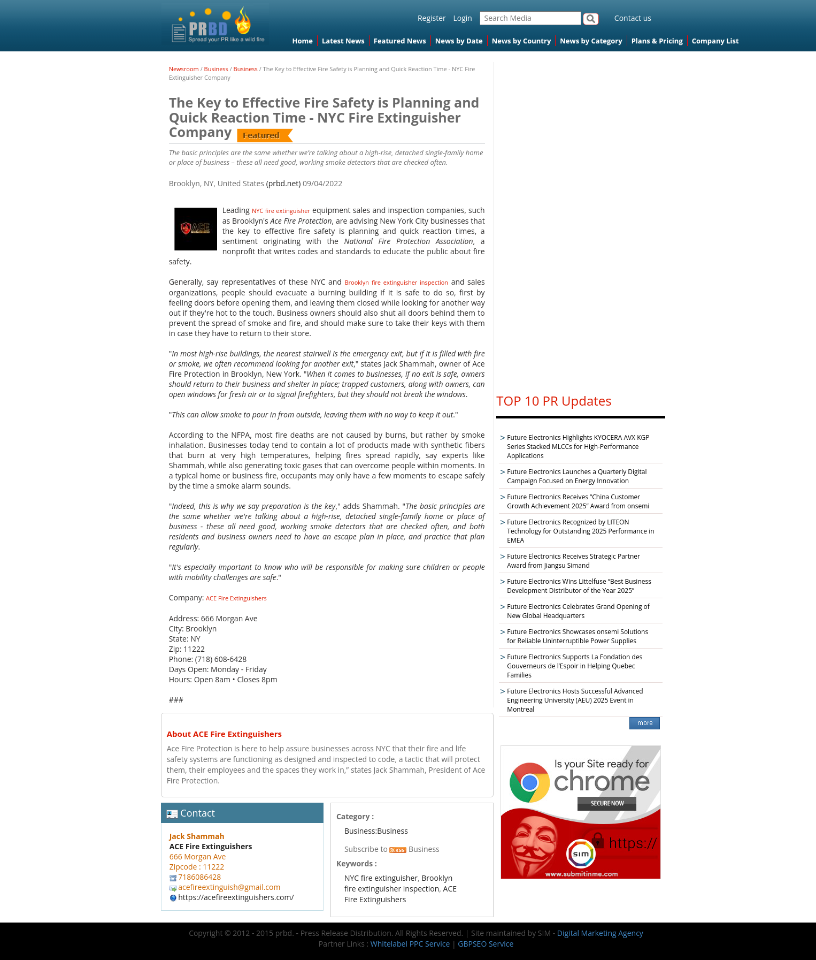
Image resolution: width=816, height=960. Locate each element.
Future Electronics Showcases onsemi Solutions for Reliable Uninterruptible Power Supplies (577, 636)
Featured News (400, 40)
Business (216, 69)
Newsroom (184, 69)
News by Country (521, 40)
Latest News (343, 40)
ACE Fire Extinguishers (236, 598)
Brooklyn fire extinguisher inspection (396, 282)
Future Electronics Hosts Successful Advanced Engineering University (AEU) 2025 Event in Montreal (575, 700)
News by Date (459, 40)
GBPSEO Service (485, 944)
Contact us (632, 18)
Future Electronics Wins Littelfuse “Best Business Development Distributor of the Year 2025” (579, 586)
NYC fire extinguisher (281, 211)
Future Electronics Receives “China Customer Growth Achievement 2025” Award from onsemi (578, 501)
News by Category (591, 40)
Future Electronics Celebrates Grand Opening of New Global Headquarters (578, 611)
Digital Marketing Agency (600, 933)
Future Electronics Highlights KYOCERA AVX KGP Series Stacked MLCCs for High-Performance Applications (578, 446)
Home (302, 40)
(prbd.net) (283, 183)
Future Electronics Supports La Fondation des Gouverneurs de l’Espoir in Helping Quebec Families (574, 666)
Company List (715, 40)
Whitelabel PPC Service (410, 944)
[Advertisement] (581, 222)
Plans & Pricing (657, 40)
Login (462, 18)
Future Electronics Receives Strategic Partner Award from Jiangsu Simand (573, 561)
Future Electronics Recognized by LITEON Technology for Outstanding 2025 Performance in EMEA (580, 531)
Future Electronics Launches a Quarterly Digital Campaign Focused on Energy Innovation (576, 476)
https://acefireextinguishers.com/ (236, 897)
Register (432, 18)
